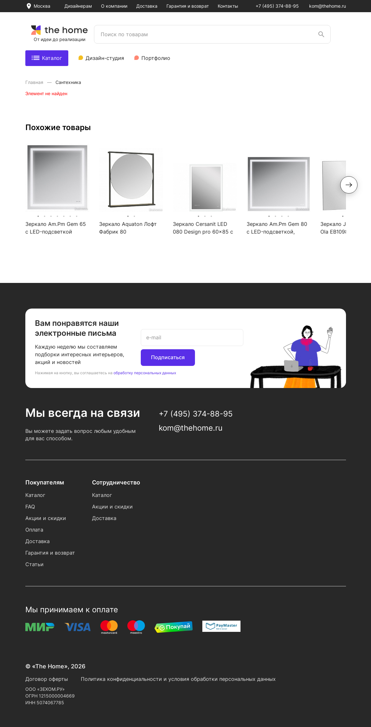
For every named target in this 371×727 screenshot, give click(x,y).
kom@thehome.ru (327, 6)
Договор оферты (46, 679)
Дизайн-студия (105, 58)
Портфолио (155, 58)
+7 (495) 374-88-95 (277, 6)
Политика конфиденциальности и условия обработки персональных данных (178, 679)
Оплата (34, 529)
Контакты (228, 6)
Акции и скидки (45, 518)
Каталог (47, 58)
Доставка (146, 6)
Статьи (34, 564)
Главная (35, 82)
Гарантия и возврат (187, 6)
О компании (114, 6)
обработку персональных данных (145, 372)
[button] (349, 185)
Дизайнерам (78, 6)
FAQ (30, 506)
